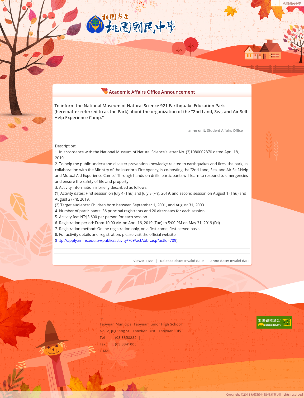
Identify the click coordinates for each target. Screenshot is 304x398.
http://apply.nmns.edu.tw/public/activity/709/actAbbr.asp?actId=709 (116, 240)
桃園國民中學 (292, 3)
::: (275, 3)
